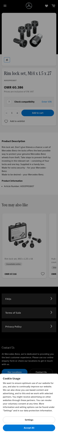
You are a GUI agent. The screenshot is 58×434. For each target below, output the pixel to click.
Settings (29, 419)
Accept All (29, 427)
